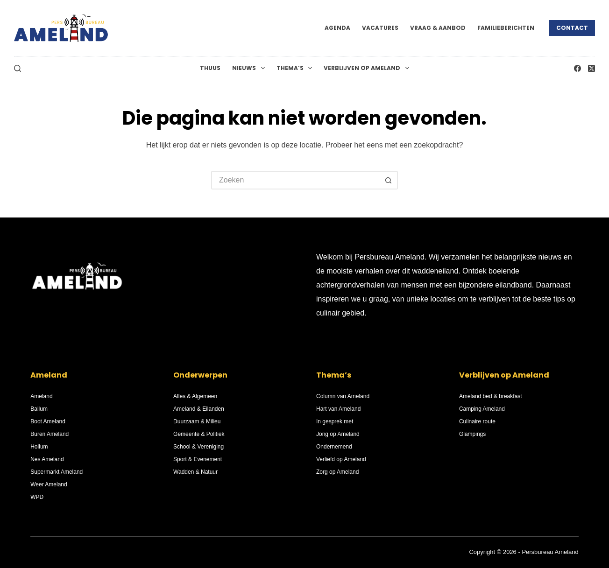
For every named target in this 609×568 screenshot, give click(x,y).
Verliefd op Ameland (341, 459)
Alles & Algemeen (195, 396)
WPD (36, 497)
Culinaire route (477, 421)
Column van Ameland (342, 396)
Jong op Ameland (338, 434)
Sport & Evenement (197, 459)
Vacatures (380, 28)
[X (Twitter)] (591, 68)
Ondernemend (334, 446)
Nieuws (250, 68)
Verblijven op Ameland (368, 68)
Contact (572, 28)
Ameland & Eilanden (198, 409)
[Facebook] (577, 68)
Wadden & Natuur (195, 472)
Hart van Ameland (338, 409)
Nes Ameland (47, 459)
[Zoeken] (17, 68)
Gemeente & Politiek (198, 434)
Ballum (39, 409)
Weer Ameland (48, 484)
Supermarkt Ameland (56, 472)
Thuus (210, 68)
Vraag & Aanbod (438, 28)
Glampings (472, 434)
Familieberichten (505, 28)
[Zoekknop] (388, 180)
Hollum (39, 446)
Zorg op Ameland (337, 472)
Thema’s (296, 68)
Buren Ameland (49, 434)
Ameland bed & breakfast (490, 396)
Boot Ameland (47, 421)
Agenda (337, 28)
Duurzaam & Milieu (196, 421)
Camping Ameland (482, 409)
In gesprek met (334, 421)
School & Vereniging (198, 446)
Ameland (41, 396)
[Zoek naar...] (295, 180)
